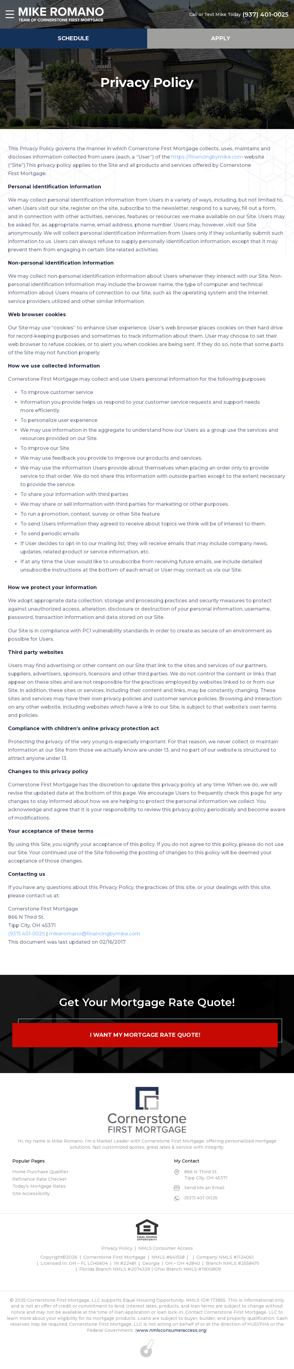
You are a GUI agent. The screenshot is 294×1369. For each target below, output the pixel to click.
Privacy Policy (116, 1248)
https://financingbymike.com (207, 157)
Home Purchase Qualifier (40, 1171)
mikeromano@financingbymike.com (94, 934)
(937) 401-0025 (265, 14)
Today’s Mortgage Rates (39, 1186)
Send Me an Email (204, 1187)
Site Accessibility (31, 1193)
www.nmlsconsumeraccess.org (171, 1330)
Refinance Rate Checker (39, 1179)
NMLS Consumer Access (165, 1248)
